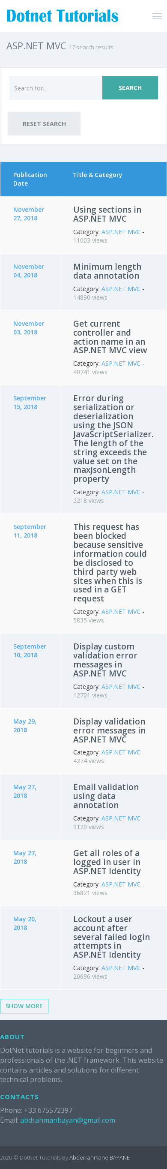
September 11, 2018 (29, 531)
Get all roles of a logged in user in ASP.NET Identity (107, 862)
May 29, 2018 (24, 725)
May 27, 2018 (24, 791)
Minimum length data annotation (107, 271)
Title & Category (97, 175)
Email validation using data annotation (106, 796)
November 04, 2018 (28, 270)
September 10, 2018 (29, 650)
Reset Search (44, 124)
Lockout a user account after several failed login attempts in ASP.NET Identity (111, 937)
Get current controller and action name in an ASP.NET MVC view (110, 337)
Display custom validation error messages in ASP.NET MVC (105, 660)
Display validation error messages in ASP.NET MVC (109, 730)
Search (130, 88)
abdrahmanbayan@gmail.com (67, 1120)
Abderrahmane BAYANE (99, 1157)
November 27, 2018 (28, 213)
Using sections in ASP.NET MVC (107, 214)
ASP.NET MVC (120, 232)
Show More (24, 1006)
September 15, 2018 (29, 402)
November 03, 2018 (28, 327)
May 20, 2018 (24, 923)
